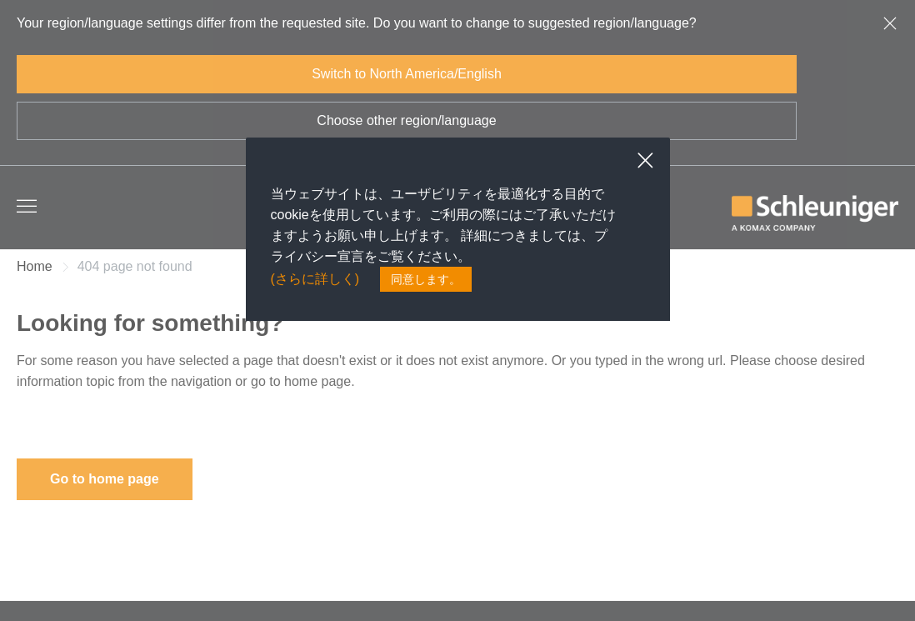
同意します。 (426, 280)
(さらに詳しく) (315, 280)
